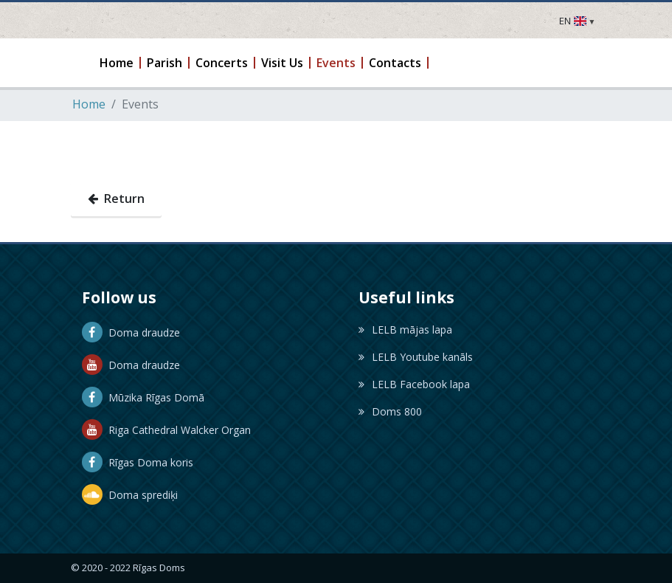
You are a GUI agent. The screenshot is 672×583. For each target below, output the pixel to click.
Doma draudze (131, 332)
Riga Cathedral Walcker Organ (166, 430)
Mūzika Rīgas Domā (143, 397)
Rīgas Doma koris (137, 462)
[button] (117, 62)
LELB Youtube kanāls (415, 357)
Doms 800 (390, 411)
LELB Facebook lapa (414, 384)
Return (116, 198)
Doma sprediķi (130, 495)
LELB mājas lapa (405, 329)
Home (88, 104)
